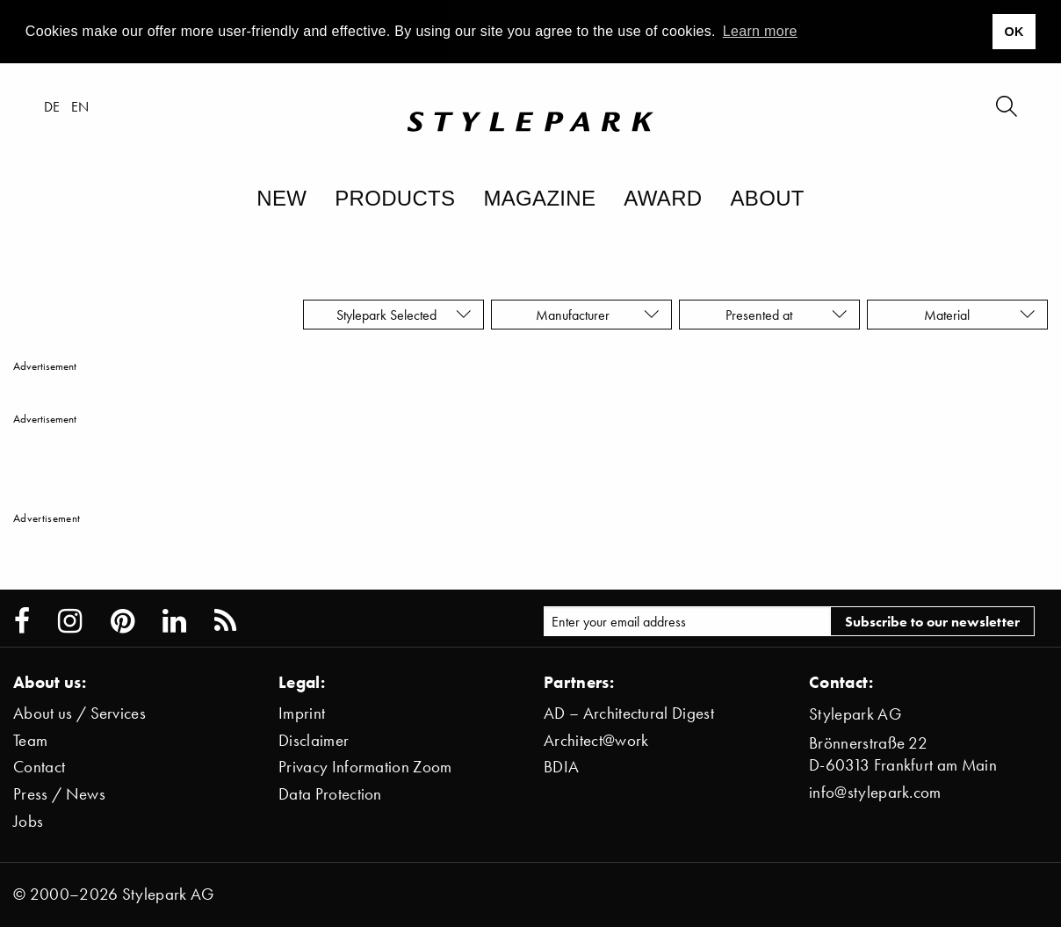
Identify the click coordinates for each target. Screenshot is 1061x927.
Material (980, 314)
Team (30, 740)
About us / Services (79, 713)
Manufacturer (598, 314)
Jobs (28, 821)
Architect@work (596, 740)
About (767, 198)
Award (663, 198)
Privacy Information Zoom (365, 767)
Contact (39, 767)
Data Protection (330, 794)
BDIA (561, 767)
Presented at (786, 314)
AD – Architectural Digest (629, 713)
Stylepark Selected (404, 314)
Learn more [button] (760, 31)
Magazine (539, 198)
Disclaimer (313, 740)
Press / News (59, 794)
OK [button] (1013, 32)
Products (395, 198)
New (281, 198)
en (80, 106)
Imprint (301, 713)
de (52, 106)
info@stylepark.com (875, 792)
